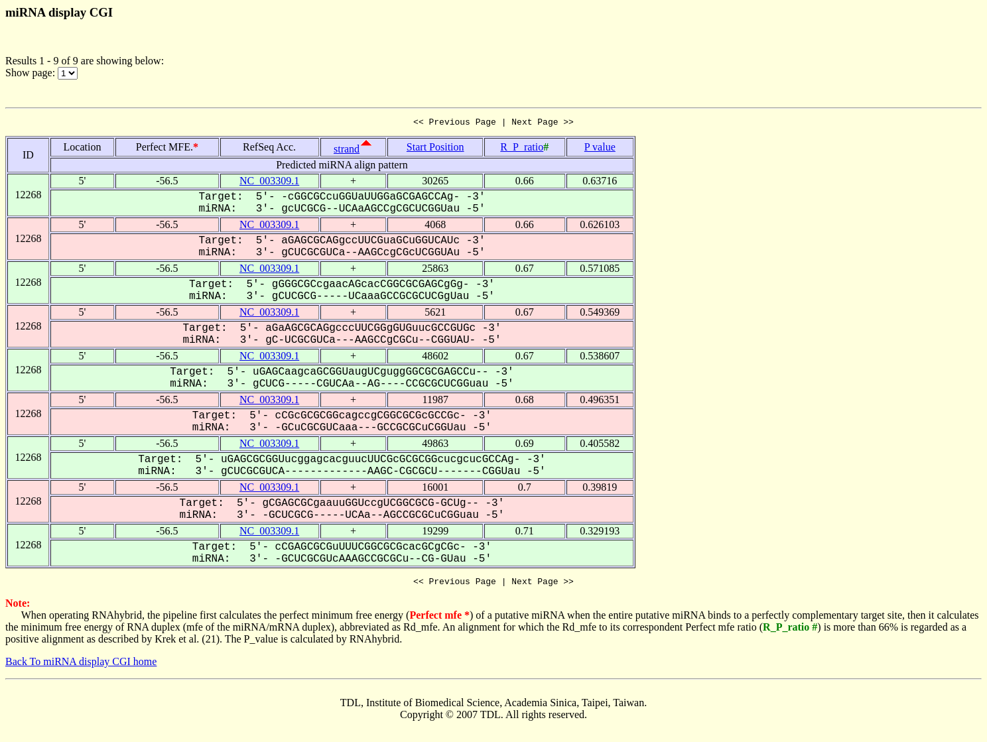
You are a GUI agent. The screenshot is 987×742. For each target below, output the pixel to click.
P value (600, 149)
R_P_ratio (521, 149)
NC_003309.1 (269, 182)
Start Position (435, 149)
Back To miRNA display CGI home (81, 665)
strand (347, 150)
